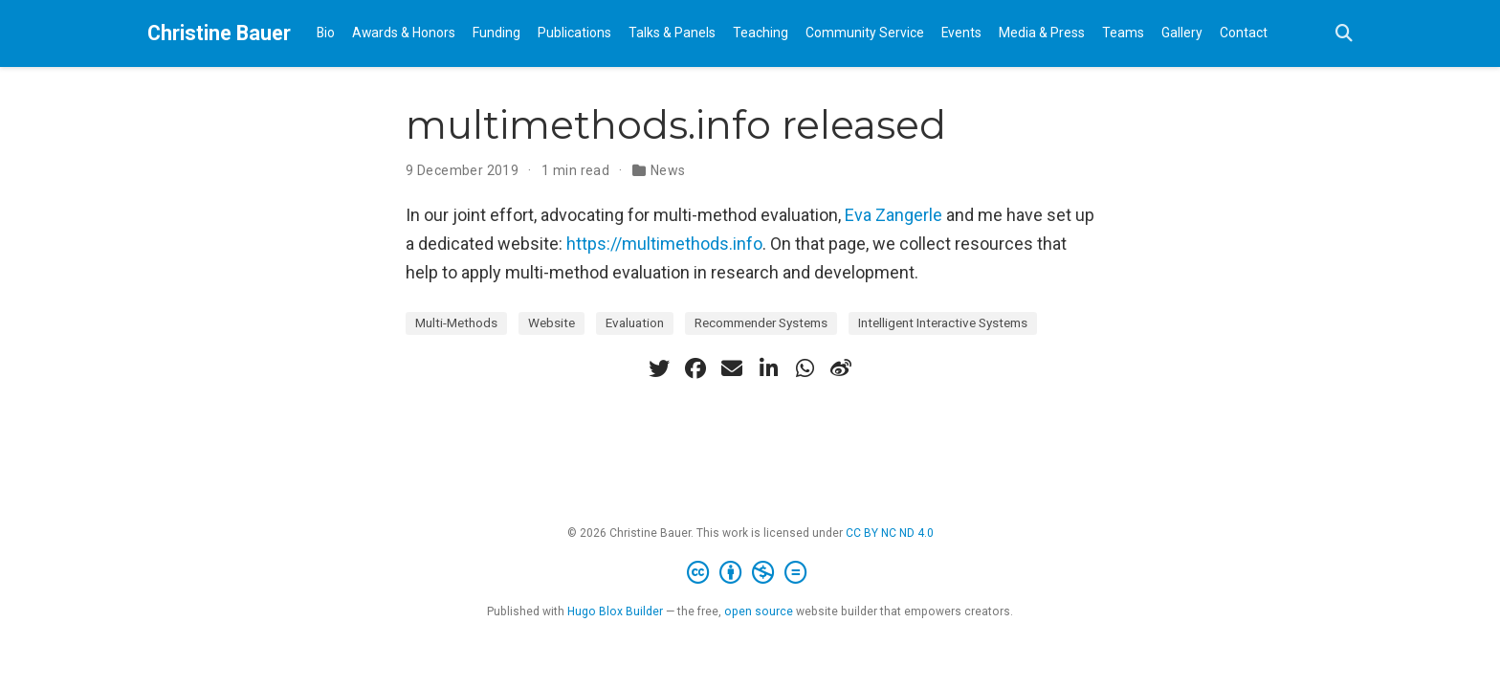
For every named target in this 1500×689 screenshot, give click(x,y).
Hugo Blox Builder (615, 611)
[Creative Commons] (750, 573)
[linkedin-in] (768, 368)
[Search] (1344, 34)
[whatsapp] (804, 368)
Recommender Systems (761, 322)
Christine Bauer (219, 33)
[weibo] (841, 368)
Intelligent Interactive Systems (942, 322)
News (668, 170)
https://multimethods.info (664, 243)
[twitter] (659, 368)
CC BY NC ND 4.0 (890, 533)
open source (758, 611)
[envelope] (731, 368)
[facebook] (695, 368)
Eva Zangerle (893, 215)
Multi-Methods (456, 322)
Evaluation (635, 322)
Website (551, 322)
